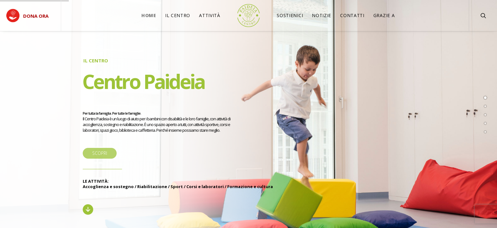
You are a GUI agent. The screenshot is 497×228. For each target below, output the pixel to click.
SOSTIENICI (290, 15)
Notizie (321, 15)
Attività (209, 15)
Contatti (352, 15)
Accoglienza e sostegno (108, 186)
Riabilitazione (152, 186)
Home (148, 15)
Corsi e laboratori (205, 186)
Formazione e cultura (250, 186)
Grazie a (384, 15)
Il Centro (177, 15)
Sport (177, 186)
